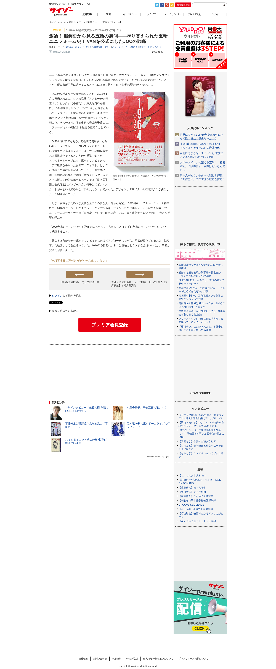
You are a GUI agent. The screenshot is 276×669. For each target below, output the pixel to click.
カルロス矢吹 (96, 47)
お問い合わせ (100, 658)
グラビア (151, 14)
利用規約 (116, 658)
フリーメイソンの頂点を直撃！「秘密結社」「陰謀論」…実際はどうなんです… (202, 166)
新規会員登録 (183, 5)
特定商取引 (132, 658)
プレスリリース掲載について (193, 658)
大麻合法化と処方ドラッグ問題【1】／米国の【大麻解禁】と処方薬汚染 (139, 284)
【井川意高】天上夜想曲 (192, 491)
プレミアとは (194, 14)
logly (166, 456)
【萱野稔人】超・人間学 (192, 487)
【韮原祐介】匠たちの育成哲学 (196, 496)
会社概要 (83, 658)
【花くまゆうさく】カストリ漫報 (197, 521)
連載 (108, 14)
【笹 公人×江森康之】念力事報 (196, 509)
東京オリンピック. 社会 (150, 47)
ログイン (57, 295)
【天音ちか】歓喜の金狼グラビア (197, 441)
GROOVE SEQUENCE (191, 504)
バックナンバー (173, 14)
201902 (69, 47)
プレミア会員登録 (109, 324)
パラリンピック (119, 47)
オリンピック (81, 47)
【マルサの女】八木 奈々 (193, 475)
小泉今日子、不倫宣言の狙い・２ (147, 407)
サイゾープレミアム (61, 11)
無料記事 (87, 14)
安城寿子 (133, 47)
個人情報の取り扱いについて (158, 658)
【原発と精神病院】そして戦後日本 (79, 282)
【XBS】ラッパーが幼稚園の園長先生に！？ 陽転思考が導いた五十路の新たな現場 (201, 433)
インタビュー (130, 14)
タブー (107, 47)
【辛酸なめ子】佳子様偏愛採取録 (197, 500)
